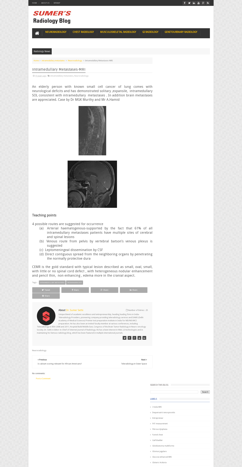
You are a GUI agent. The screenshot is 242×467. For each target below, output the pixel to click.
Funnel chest (164, 109)
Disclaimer (55, 453)
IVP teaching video (166, 181)
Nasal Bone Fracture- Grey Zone (187, 271)
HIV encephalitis (165, 153)
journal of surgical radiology (171, 242)
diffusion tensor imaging (169, 192)
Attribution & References (78, 453)
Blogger (205, 462)
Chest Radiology (83, 31)
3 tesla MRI (163, 81)
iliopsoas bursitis (166, 231)
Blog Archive (201, 252)
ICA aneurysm (165, 170)
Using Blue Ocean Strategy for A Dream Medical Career (180, 424)
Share (66, 294)
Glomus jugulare (166, 126)
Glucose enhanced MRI (168, 131)
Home (34, 3)
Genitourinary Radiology (181, 31)
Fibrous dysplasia (166, 103)
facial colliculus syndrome (170, 203)
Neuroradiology (55, 31)
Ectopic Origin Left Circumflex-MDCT (190, 328)
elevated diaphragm (167, 198)
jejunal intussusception (168, 237)
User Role (39, 453)
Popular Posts (165, 252)
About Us (45, 3)
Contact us (202, 453)
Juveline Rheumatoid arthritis (171, 187)
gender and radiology (168, 220)
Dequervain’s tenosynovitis (170, 87)
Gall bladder (164, 114)
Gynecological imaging (168, 148)
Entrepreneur (164, 92)
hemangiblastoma (166, 225)
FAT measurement (166, 98)
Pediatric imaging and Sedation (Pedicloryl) (180, 259)
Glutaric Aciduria (166, 137)
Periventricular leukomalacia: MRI (188, 342)
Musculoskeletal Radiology (118, 31)
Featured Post (183, 252)
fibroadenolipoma (166, 214)
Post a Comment (43, 377)
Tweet (43, 294)
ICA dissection (165, 175)
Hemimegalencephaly (168, 159)
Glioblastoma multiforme (169, 120)
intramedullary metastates (53, 60)
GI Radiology (150, 31)
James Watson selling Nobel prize (174, 285)
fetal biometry (165, 209)
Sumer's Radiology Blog (62, 462)
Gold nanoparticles (167, 142)
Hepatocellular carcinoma (170, 164)
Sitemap (57, 3)
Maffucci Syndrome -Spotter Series (189, 298)
